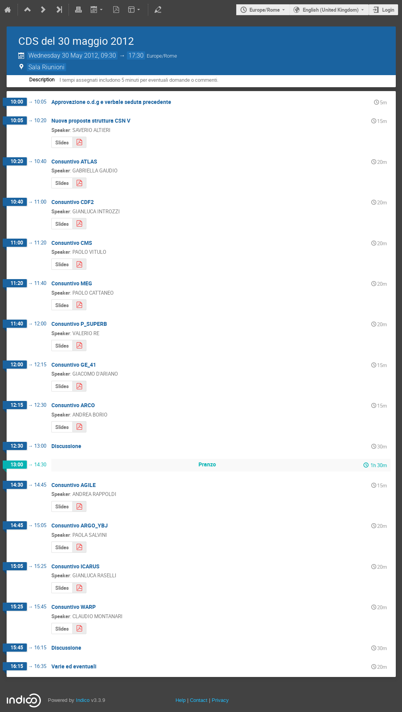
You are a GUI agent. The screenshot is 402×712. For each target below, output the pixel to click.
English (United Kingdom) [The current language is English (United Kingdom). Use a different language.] (331, 9)
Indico (83, 700)
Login (388, 9)
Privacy (220, 700)
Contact (198, 700)
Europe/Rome (264, 9)
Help (181, 700)
